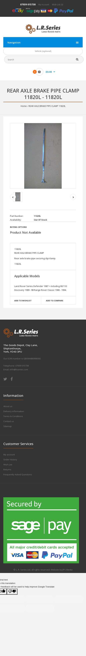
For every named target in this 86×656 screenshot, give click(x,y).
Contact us (8, 421)
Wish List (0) (57, 4)
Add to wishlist (23, 300)
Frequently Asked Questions (17, 474)
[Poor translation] (12, 592)
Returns (7, 469)
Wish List (7, 464)
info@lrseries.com (19, 369)
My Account (43, 4)
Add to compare (54, 300)
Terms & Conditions (13, 416)
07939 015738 (28, 4)
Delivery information (13, 411)
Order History (10, 459)
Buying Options (18, 227)
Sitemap (7, 426)
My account (9, 454)
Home (24, 105)
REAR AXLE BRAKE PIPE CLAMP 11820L (47, 105)
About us (7, 406)
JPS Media (67, 569)
